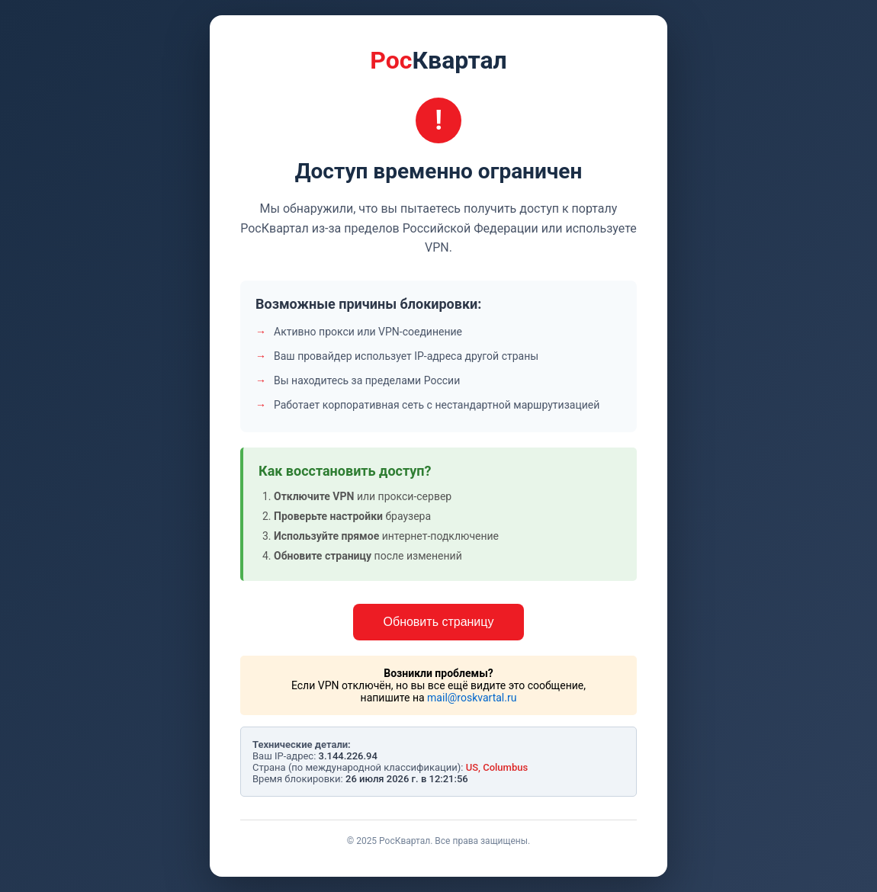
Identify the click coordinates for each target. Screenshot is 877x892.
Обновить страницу (439, 621)
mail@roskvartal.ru (471, 697)
